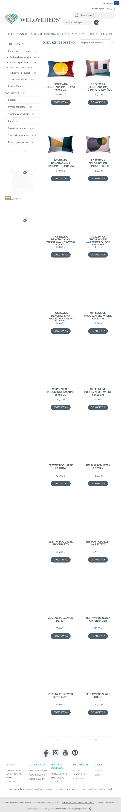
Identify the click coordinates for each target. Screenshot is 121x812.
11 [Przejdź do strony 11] (78, 739)
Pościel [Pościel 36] (12, 99)
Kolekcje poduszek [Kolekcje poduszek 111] (19, 62)
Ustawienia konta (37, 775)
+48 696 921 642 (78, 789)
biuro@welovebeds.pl (103, 789)
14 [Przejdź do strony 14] (96, 739)
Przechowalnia (36, 779)
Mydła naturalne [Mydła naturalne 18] (16, 106)
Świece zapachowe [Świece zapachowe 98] (18, 79)
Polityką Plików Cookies (78, 802)
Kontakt (99, 771)
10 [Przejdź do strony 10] (72, 739)
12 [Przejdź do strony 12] (84, 739)
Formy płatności (59, 774)
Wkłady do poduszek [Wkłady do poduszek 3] (20, 72)
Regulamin (78, 778)
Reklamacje (12, 782)
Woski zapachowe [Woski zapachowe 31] (17, 128)
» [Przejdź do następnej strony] (101, 739)
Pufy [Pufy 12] (10, 120)
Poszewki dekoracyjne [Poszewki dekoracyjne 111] (21, 67)
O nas (97, 775)
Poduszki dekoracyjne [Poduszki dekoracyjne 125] (20, 57)
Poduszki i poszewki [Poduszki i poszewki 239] (19, 51)
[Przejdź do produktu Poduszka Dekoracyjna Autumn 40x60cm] (23, 235)
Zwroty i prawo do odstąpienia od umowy (15, 774)
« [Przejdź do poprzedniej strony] (57, 739)
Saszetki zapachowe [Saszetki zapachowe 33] (18, 135)
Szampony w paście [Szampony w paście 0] (18, 113)
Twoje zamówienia (38, 771)
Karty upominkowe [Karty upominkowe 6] (18, 142)
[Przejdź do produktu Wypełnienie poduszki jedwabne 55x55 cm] (23, 187)
